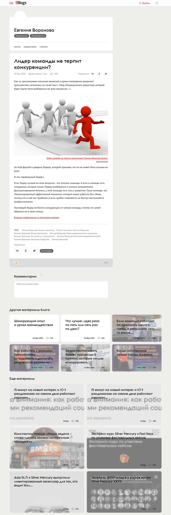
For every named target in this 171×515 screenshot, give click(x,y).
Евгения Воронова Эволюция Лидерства (32, 239)
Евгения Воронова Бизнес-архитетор (38, 230)
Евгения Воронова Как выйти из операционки (34, 236)
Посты (17, 46)
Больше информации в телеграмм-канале (36, 217)
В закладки (46, 250)
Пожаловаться (38, 35)
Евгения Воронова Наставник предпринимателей (78, 236)
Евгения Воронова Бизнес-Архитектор (31, 233)
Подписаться (21, 35)
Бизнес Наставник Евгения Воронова (73, 230)
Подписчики (30, 46)
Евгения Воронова (34, 30)
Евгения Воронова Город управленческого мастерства (73, 233)
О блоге (44, 46)
